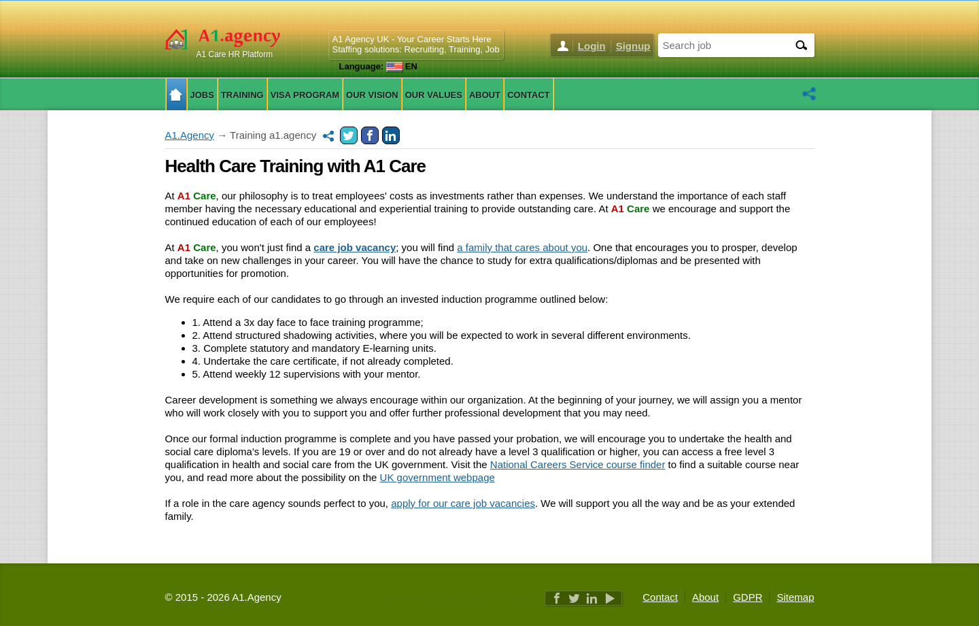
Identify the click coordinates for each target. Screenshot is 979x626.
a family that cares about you (522, 247)
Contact (660, 597)
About (705, 597)
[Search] (800, 45)
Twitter (349, 135)
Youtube (609, 598)
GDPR (747, 597)
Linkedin (391, 135)
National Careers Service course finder (578, 464)
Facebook (370, 135)
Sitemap (795, 597)
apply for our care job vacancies (463, 503)
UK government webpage (437, 477)
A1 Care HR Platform (234, 54)
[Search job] (722, 44)
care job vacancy (354, 247)
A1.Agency (190, 135)
